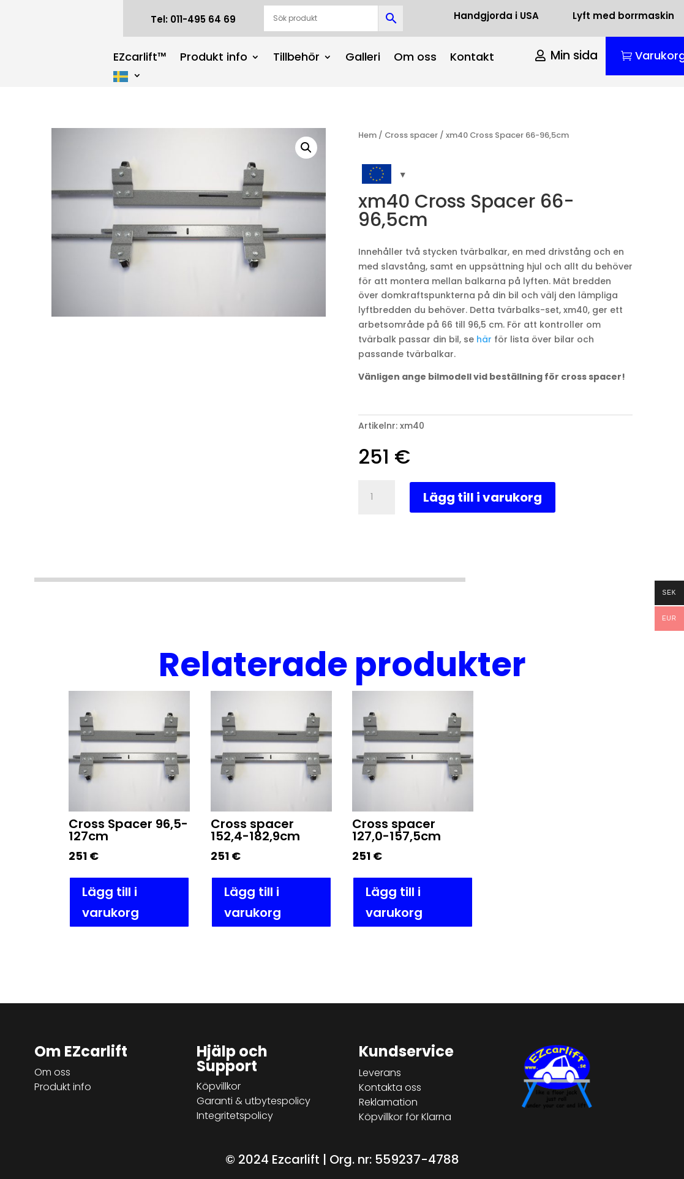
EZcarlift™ (140, 58)
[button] (306, 148)
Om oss (415, 58)
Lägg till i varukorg (482, 497)
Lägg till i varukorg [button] (110, 902)
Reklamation (388, 1102)
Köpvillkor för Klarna (405, 1117)
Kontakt (472, 58)
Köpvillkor (219, 1086)
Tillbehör (296, 58)
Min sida (574, 55)
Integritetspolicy (235, 1116)
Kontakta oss (390, 1087)
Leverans (380, 1073)
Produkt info (213, 58)
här (484, 339)
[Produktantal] (376, 497)
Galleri (362, 58)
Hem (367, 135)
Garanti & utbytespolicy (253, 1101)
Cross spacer (411, 135)
